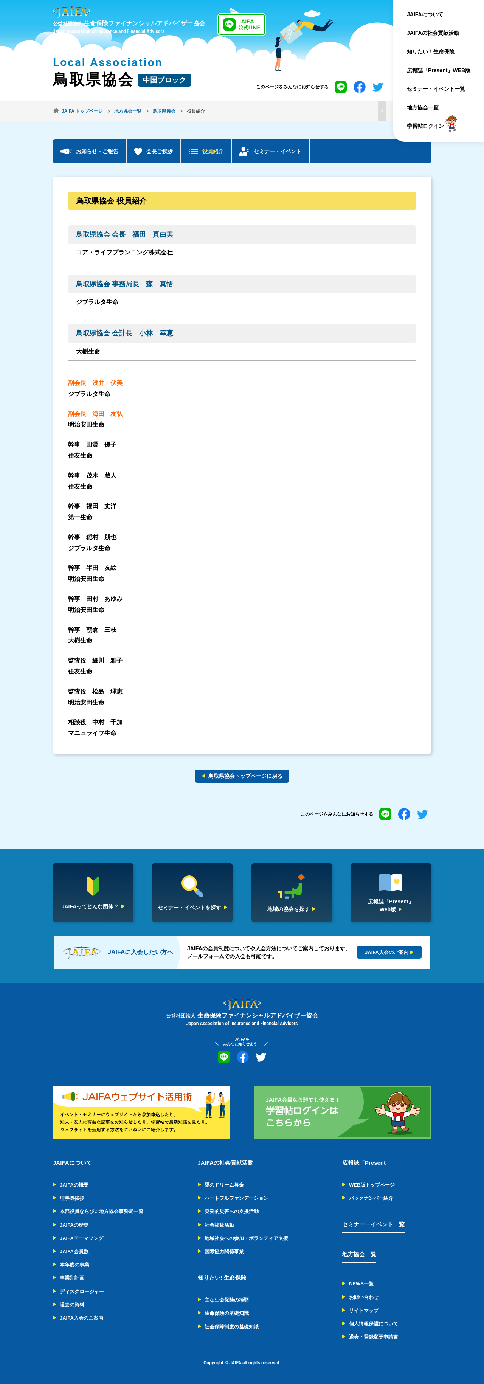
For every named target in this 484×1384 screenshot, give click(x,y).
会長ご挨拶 (159, 151)
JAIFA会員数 (74, 1251)
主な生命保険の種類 (227, 1300)
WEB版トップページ (372, 1185)
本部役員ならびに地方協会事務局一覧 (101, 1211)
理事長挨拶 (72, 1198)
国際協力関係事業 (224, 1251)
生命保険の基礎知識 (227, 1313)
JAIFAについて (425, 14)
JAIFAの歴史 (74, 1225)
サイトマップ (364, 1310)
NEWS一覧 (361, 1283)
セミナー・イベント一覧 (436, 89)
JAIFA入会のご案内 (81, 1318)
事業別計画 (72, 1278)
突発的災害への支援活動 (232, 1211)
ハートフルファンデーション (236, 1198)
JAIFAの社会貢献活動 (433, 33)
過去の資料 (72, 1305)
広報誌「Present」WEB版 (438, 70)
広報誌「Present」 (366, 1162)
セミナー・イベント (277, 151)
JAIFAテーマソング (81, 1238)
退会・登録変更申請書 (373, 1337)
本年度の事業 (74, 1265)
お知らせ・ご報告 (97, 151)
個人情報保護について (373, 1324)
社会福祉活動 (219, 1225)
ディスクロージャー (82, 1291)
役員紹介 (212, 151)
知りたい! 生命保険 (222, 1277)
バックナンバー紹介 (371, 1198)
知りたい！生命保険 (431, 51)
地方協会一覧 (423, 107)
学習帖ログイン (425, 126)
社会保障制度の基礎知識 (232, 1327)
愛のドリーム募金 (224, 1185)
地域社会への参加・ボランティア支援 (246, 1238)
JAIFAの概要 (74, 1185)
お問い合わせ (364, 1297)
